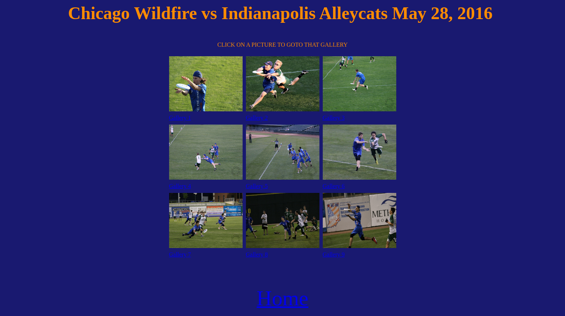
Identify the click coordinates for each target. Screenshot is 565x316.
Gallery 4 (180, 186)
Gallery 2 (257, 118)
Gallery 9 (334, 254)
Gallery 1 (180, 118)
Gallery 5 (257, 186)
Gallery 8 (257, 254)
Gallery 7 (180, 254)
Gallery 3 (334, 118)
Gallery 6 (334, 186)
